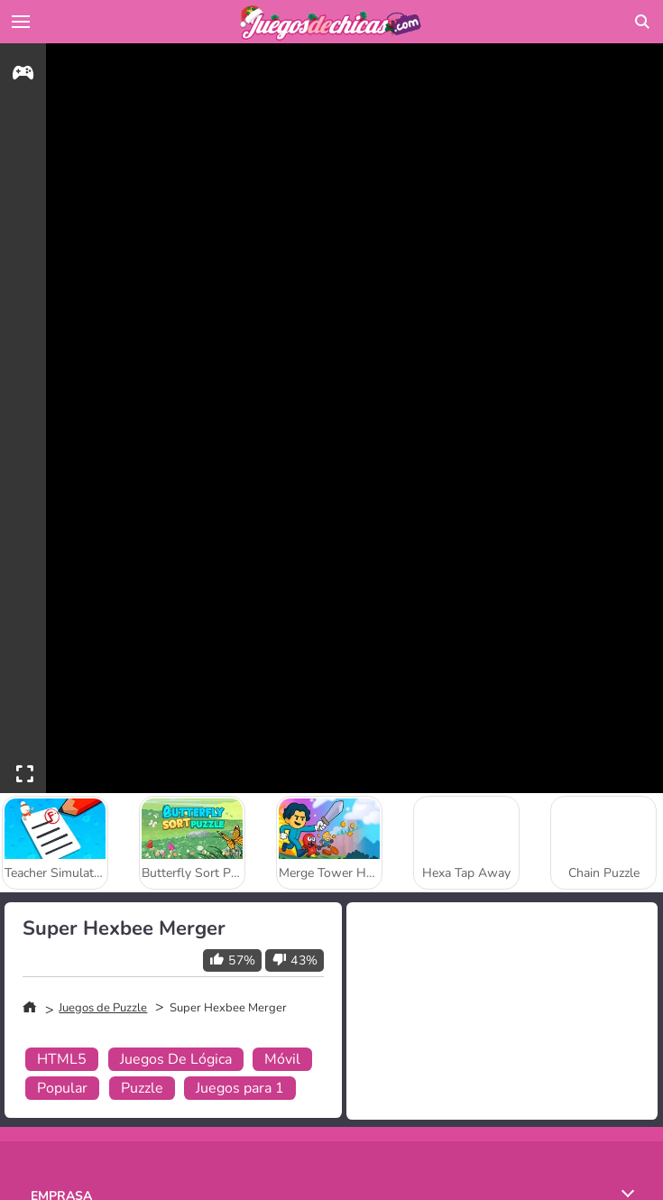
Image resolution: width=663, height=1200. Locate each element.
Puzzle (142, 1088)
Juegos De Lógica (176, 1059)
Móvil (282, 1059)
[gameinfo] (23, 75)
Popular (62, 1088)
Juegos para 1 (240, 1088)
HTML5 (62, 1059)
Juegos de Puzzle (103, 1008)
